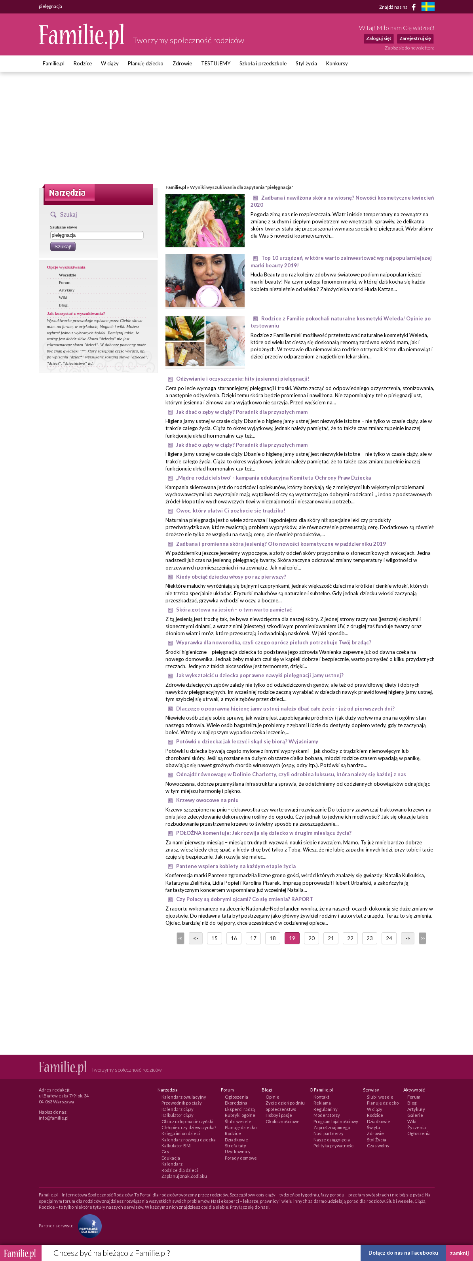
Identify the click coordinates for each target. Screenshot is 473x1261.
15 (214, 938)
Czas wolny (378, 1145)
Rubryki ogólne (240, 1115)
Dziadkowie (236, 1139)
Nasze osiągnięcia (331, 1139)
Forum (64, 282)
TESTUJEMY (215, 63)
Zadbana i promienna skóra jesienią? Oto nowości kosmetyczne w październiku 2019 (281, 544)
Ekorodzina (236, 1102)
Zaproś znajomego (331, 1127)
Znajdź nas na (398, 7)
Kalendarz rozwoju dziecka (188, 1139)
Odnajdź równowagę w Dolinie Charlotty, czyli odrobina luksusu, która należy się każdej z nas (291, 774)
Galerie (415, 1115)
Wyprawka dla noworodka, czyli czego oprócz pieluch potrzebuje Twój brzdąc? (273, 642)
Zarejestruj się (415, 38)
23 (370, 938)
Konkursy (337, 63)
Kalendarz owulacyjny (183, 1096)
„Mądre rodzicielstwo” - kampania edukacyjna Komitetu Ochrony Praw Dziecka (273, 477)
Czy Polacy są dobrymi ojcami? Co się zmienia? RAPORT (244, 899)
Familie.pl (54, 63)
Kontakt (321, 1096)
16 (234, 938)
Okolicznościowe (283, 1121)
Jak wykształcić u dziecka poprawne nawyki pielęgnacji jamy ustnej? (260, 675)
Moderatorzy (326, 1115)
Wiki (63, 297)
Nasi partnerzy (328, 1133)
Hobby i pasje (279, 1115)
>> (422, 938)
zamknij (459, 1253)
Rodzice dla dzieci (179, 1170)
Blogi (63, 305)
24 (389, 938)
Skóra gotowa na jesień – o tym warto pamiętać (234, 609)
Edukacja (170, 1157)
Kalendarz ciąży (177, 1109)
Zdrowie (182, 63)
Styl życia (306, 63)
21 (331, 938)
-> (407, 938)
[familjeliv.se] (428, 7)
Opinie (272, 1096)
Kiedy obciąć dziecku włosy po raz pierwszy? (231, 576)
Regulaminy (325, 1109)
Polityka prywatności (334, 1145)
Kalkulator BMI (176, 1145)
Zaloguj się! (378, 38)
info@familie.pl (53, 1117)
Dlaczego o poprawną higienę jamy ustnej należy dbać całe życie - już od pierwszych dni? (285, 708)
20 (311, 938)
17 (253, 938)
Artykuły (67, 290)
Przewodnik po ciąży (181, 1102)
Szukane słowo (64, 227)
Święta (373, 1127)
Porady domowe (241, 1157)
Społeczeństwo (281, 1109)
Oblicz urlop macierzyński (187, 1121)
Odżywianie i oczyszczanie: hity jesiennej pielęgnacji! (243, 378)
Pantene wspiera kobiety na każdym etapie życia (236, 866)
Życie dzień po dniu (285, 1102)
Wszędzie (67, 274)
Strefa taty (235, 1145)
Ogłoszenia (236, 1096)
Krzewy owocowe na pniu (207, 800)
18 (273, 938)
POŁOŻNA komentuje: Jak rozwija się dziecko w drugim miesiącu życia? (263, 833)
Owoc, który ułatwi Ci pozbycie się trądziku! (230, 510)
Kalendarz (171, 1163)
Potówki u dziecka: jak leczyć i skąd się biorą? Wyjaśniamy (247, 741)
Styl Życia (376, 1139)
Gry (165, 1151)
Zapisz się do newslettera (410, 48)
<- (195, 938)
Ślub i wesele (238, 1121)
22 (350, 938)
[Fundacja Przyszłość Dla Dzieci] (88, 1225)
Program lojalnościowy (335, 1121)
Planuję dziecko (145, 63)
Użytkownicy (238, 1151)
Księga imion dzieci (180, 1133)
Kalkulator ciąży (177, 1115)
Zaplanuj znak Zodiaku (184, 1176)
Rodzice (83, 63)
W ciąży (110, 63)
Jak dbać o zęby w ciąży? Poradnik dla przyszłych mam (242, 412)
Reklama (322, 1102)
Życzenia (416, 1127)
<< (179, 938)
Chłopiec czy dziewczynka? (188, 1127)
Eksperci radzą (240, 1109)
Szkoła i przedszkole (263, 63)
